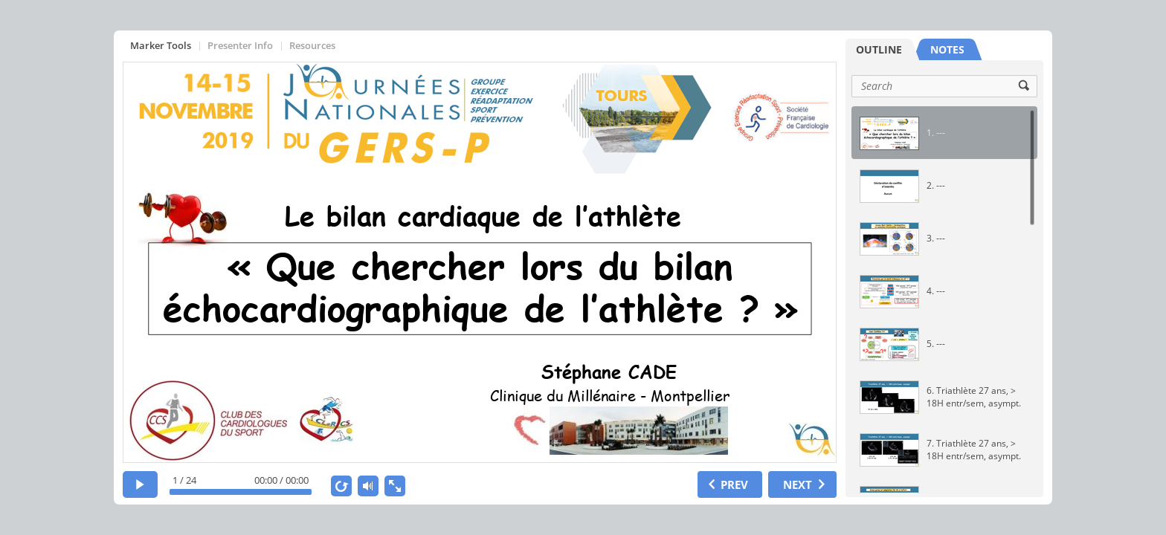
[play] (140, 484)
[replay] (341, 486)
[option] (944, 132)
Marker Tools (160, 45)
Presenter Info (240, 45)
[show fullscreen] (394, 486)
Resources (312, 45)
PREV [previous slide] (734, 484)
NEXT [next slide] (797, 484)
